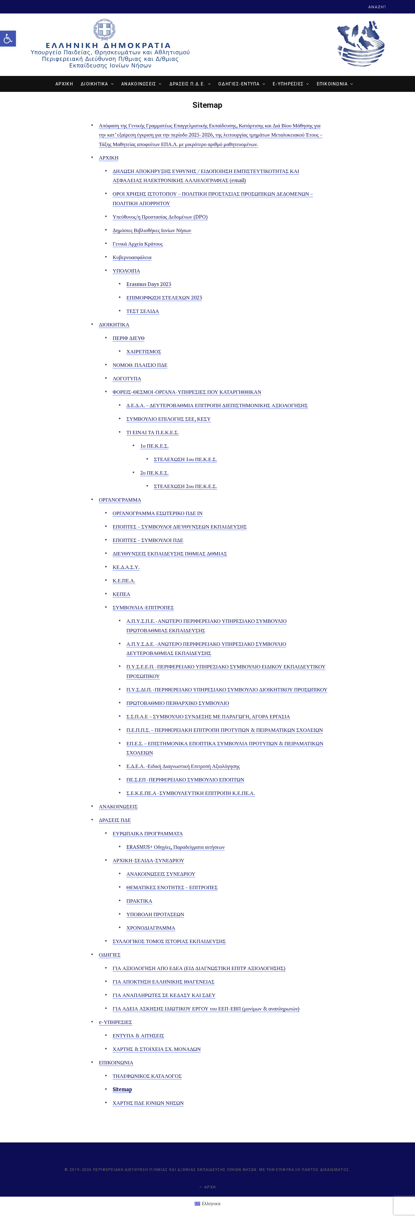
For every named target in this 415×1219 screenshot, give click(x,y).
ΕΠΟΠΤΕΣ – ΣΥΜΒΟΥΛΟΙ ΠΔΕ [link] (148, 540)
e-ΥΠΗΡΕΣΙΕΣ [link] (288, 83)
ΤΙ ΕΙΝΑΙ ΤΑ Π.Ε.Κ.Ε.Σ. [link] (152, 432)
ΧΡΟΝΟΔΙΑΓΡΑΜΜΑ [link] (150, 927)
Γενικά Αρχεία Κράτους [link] (138, 243)
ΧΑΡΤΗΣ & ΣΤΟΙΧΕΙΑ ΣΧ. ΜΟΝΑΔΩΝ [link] (157, 1049)
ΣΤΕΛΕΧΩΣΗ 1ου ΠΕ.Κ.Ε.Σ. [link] (185, 459)
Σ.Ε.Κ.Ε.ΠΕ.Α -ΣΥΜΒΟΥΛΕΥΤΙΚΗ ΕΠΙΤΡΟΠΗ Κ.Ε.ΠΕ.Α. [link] (190, 793)
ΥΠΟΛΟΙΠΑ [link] (126, 270)
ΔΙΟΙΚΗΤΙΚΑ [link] (94, 83)
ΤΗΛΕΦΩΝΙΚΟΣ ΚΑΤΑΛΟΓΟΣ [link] (147, 1076)
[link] (8, 39)
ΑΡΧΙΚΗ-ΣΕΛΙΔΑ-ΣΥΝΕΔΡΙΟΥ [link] (148, 860)
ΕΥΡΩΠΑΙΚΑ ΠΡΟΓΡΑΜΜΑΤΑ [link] (148, 833)
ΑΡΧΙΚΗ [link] (64, 83)
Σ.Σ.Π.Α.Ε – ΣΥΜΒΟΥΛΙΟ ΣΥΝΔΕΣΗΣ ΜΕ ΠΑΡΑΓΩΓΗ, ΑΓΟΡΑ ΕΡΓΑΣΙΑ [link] (208, 716)
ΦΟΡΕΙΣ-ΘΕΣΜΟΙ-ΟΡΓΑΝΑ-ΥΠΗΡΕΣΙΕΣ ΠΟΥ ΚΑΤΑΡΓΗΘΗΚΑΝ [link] (187, 392)
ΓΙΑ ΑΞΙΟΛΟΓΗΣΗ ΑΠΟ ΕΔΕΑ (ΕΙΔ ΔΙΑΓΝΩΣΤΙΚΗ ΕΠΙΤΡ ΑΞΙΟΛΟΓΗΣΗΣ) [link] (199, 968)
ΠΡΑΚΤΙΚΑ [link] (139, 901)
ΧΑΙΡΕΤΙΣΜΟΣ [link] (143, 351)
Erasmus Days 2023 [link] (148, 284)
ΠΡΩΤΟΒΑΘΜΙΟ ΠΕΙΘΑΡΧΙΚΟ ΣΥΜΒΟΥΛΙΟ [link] (177, 702)
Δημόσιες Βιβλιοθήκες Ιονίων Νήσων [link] (152, 230)
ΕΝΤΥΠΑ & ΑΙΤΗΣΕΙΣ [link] (138, 1035)
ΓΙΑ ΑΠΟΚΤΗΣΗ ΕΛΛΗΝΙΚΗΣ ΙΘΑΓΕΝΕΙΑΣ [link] (164, 981)
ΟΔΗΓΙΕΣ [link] (110, 954)
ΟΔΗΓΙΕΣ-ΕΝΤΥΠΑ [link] (239, 83)
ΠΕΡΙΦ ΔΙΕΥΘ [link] (128, 338)
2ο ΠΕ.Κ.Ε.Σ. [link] (154, 472)
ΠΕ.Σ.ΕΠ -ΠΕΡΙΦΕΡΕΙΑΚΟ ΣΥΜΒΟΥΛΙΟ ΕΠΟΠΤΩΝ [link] (185, 779)
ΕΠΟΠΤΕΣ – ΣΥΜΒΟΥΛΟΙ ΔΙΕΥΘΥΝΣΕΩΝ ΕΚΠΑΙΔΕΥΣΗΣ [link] (180, 526)
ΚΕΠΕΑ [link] (121, 594)
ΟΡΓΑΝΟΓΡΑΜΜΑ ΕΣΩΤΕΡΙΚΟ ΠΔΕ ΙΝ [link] (158, 513)
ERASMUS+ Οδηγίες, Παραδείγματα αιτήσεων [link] (175, 847)
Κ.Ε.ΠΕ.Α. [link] (124, 580)
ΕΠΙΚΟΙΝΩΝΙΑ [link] (332, 83)
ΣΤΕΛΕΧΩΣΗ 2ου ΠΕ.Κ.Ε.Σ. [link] (185, 486)
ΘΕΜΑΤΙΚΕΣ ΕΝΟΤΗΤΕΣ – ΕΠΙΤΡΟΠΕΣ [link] (172, 887)
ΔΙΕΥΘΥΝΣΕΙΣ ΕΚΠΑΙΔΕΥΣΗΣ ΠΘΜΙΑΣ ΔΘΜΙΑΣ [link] (170, 553)
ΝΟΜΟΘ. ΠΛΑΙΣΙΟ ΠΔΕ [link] (140, 365)
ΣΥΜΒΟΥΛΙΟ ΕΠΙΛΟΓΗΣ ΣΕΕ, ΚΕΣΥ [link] (168, 419)
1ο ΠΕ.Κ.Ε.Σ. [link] (154, 446)
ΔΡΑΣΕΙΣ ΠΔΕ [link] (115, 820)
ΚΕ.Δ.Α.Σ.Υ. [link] (126, 567)
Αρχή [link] (207, 1187)
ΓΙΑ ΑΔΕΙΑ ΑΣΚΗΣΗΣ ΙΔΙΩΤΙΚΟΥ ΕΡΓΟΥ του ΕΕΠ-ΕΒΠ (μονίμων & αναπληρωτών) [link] (206, 1008)
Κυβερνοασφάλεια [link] (132, 257)
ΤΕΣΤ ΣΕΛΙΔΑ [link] (142, 311)
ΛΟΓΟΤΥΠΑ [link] (127, 378)
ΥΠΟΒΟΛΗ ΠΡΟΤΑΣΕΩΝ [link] (155, 914)
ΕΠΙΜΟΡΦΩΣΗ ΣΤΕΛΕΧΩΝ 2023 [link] (164, 297)
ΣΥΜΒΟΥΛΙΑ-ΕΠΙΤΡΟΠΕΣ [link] (143, 607)
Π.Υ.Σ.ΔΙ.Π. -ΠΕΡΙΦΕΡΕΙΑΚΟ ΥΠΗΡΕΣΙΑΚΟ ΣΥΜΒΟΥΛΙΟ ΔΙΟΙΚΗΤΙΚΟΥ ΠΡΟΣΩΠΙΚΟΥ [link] (226, 689)
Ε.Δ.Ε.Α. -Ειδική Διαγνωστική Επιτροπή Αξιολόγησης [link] (183, 766)
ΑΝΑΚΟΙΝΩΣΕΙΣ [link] (138, 83)
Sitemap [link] (122, 1089)
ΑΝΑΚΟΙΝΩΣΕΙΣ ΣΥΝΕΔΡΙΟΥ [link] (160, 874)
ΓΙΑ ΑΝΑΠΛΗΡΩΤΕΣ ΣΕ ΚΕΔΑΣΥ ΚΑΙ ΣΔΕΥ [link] (164, 995)
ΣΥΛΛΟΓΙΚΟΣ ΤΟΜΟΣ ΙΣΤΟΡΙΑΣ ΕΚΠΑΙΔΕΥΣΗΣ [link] (169, 941)
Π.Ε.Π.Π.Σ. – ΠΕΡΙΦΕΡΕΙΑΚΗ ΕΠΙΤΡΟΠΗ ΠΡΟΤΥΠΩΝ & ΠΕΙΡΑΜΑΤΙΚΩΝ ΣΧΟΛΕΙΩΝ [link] (224, 729)
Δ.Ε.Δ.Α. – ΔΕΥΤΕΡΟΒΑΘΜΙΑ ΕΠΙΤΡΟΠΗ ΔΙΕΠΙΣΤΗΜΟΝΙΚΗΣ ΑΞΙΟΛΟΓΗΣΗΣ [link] (217, 405)
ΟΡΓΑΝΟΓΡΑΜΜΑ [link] (120, 499)
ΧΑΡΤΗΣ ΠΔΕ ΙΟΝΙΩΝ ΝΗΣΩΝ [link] (148, 1103)
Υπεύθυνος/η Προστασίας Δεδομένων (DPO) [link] (160, 216)
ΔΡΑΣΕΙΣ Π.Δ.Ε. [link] (187, 83)
